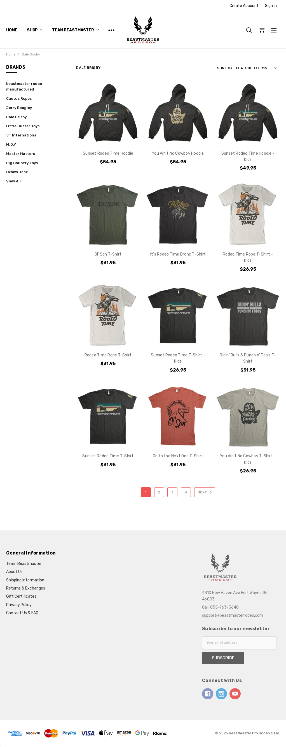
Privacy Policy (19, 604)
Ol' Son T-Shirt (108, 254)
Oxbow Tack (17, 172)
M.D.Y (11, 144)
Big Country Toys (22, 163)
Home (11, 30)
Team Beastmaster (75, 30)
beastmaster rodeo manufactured (24, 87)
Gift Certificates (21, 596)
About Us (14, 571)
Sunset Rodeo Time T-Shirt (107, 456)
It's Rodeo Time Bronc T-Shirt (178, 254)
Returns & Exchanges (25, 588)
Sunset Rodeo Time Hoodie (108, 153)
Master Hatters (20, 154)
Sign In (271, 5)
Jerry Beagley (19, 108)
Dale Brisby (16, 117)
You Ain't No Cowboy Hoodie (178, 153)
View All (13, 181)
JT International (21, 135)
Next (206, 492)
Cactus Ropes (19, 98)
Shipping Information (25, 580)
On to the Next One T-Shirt (178, 456)
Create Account (244, 5)
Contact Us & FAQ (22, 613)
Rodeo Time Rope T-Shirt (108, 355)
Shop (35, 30)
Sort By (225, 68)
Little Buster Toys (22, 126)
